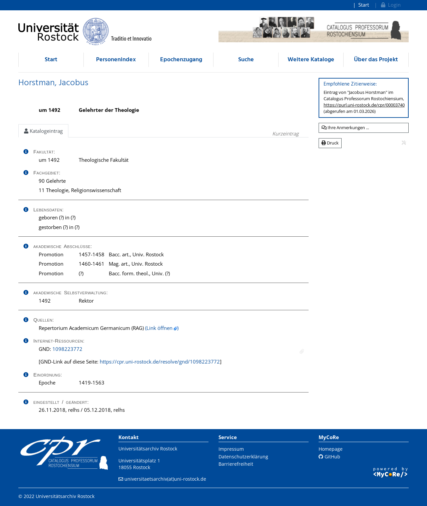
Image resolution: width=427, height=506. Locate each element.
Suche (246, 60)
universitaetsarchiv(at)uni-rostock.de (165, 479)
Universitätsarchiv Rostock (147, 448)
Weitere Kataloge (311, 60)
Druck (330, 143)
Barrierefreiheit (236, 464)
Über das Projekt (376, 60)
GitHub (329, 456)
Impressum (231, 449)
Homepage (331, 449)
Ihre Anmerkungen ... (345, 127)
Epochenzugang (181, 60)
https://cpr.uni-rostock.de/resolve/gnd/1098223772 (160, 361)
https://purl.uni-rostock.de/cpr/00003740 (364, 105)
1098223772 (67, 349)
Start (363, 4)
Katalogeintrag (43, 130)
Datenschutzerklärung (243, 456)
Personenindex (116, 60)
